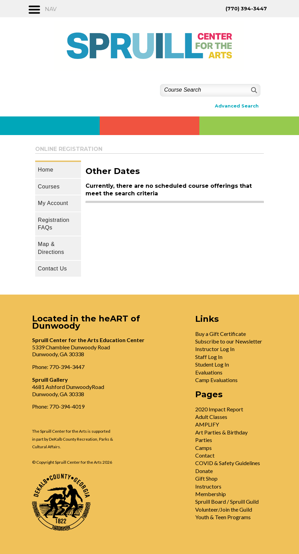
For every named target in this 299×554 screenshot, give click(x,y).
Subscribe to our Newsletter (228, 341)
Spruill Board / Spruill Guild (227, 501)
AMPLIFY (207, 424)
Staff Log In (208, 356)
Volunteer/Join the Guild (223, 509)
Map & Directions (51, 248)
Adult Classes (211, 416)
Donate (204, 471)
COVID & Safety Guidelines (227, 463)
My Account (53, 203)
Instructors (208, 486)
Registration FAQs (53, 223)
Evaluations (208, 372)
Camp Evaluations (216, 380)
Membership (210, 494)
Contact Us (52, 268)
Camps (203, 447)
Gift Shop (206, 478)
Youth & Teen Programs (223, 517)
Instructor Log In (215, 349)
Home (45, 170)
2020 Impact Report (219, 409)
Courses (49, 186)
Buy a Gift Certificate (220, 333)
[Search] (253, 90)
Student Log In (212, 364)
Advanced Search (237, 106)
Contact (205, 455)
